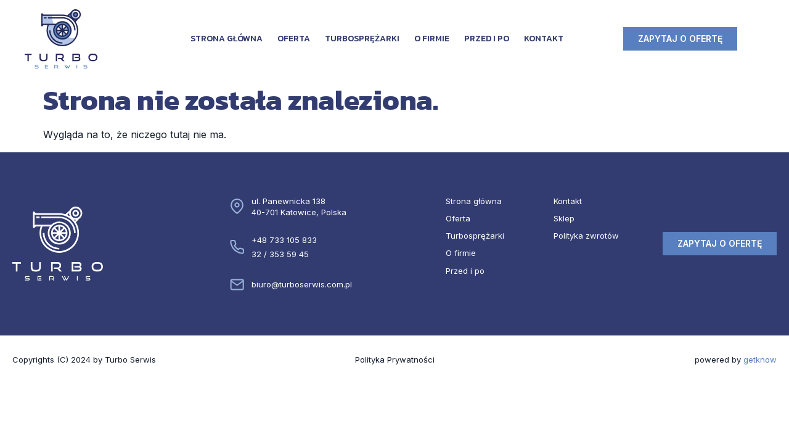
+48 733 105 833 (284, 240)
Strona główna (226, 38)
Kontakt (543, 38)
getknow (760, 359)
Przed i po (486, 38)
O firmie (431, 38)
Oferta (293, 38)
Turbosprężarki (362, 38)
